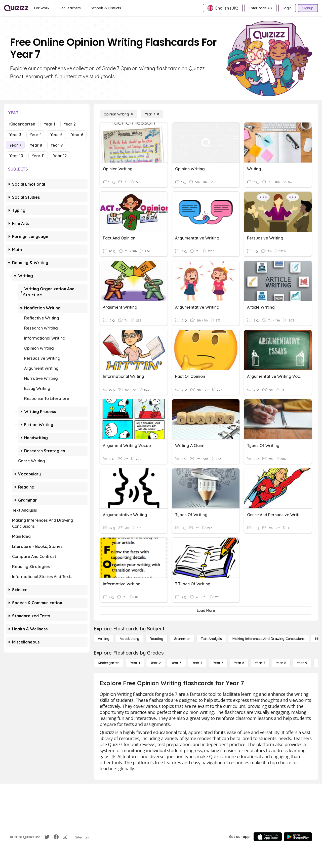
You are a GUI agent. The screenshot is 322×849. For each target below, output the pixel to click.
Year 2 (70, 124)
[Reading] (156, 639)
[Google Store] (298, 836)
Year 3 (15, 134)
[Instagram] (65, 837)
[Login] (287, 8)
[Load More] (206, 611)
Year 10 (16, 155)
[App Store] (268, 836)
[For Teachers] (70, 8)
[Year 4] (197, 663)
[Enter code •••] (260, 8)
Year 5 (56, 134)
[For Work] (42, 8)
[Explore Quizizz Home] (16, 8)
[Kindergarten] (109, 663)
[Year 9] (302, 663)
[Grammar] (182, 639)
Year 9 (57, 145)
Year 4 (36, 134)
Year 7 (15, 145)
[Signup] (308, 8)
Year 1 (49, 124)
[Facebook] (56, 837)
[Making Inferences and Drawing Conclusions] (268, 639)
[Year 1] (135, 663)
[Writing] (104, 639)
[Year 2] (155, 663)
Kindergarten (22, 124)
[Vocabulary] (129, 639)
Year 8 (36, 145)
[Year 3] (176, 663)
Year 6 (77, 134)
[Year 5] (218, 663)
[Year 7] (152, 114)
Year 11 (38, 155)
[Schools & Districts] (106, 8)
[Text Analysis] (211, 639)
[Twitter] (47, 837)
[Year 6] (239, 663)
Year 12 (60, 155)
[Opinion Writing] (118, 114)
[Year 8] (281, 663)
